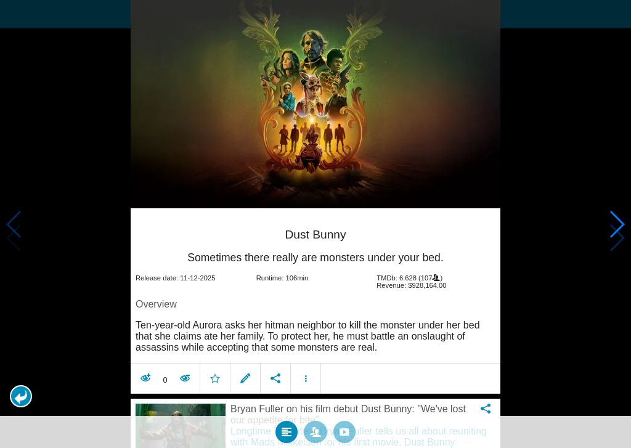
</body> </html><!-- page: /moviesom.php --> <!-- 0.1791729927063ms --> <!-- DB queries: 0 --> (315, 224)
